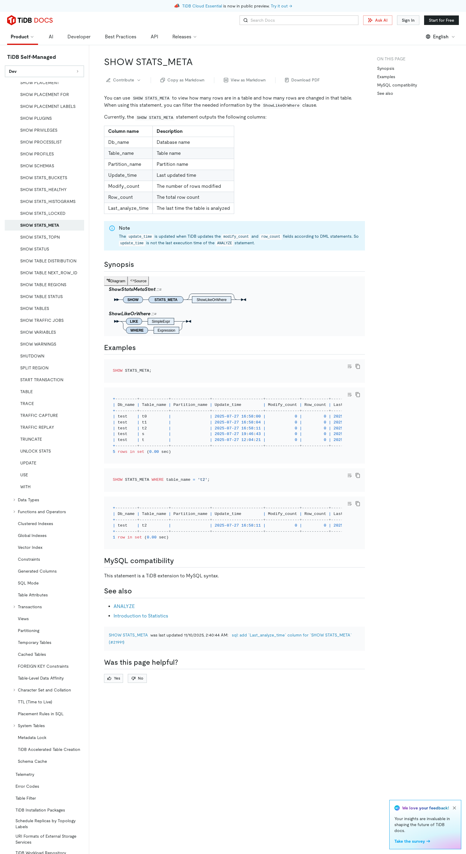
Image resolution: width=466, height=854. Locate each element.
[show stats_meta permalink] (197, 62)
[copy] (358, 366)
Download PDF (302, 80)
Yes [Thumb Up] (113, 678)
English (441, 37)
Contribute (123, 80)
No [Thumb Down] (137, 678)
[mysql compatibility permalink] (178, 560)
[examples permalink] (140, 347)
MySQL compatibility (397, 85)
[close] (454, 808)
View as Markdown (245, 80)
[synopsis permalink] (138, 264)
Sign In (408, 20)
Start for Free (441, 20)
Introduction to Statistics (141, 616)
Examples (386, 76)
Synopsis (385, 68)
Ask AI (378, 20)
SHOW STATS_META (128, 635)
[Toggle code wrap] (349, 366)
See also (385, 93)
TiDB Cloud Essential (202, 6)
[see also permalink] (136, 591)
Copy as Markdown (182, 80)
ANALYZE (124, 606)
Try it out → (281, 6)
